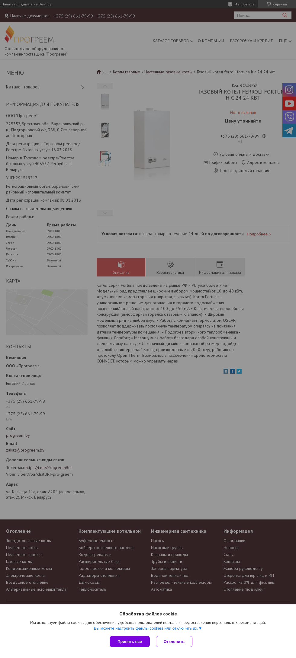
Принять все (129, 641)
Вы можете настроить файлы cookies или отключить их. (146, 628)
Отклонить (174, 641)
